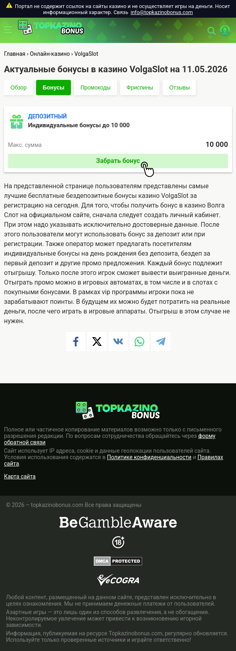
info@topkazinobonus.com (162, 12)
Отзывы (179, 87)
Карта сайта (20, 476)
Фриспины (140, 87)
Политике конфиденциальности (149, 457)
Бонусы (53, 87)
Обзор (18, 87)
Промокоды (96, 87)
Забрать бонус (125, 162)
